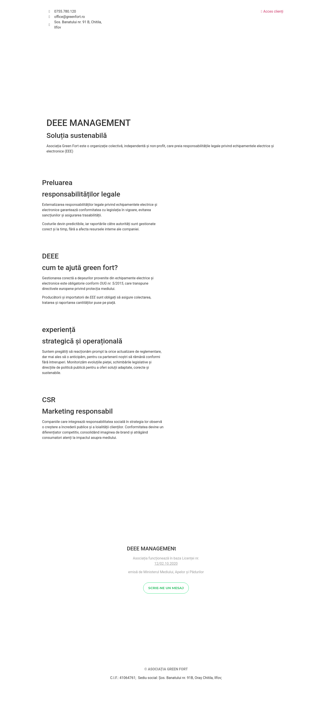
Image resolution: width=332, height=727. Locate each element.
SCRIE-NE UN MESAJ (166, 654)
